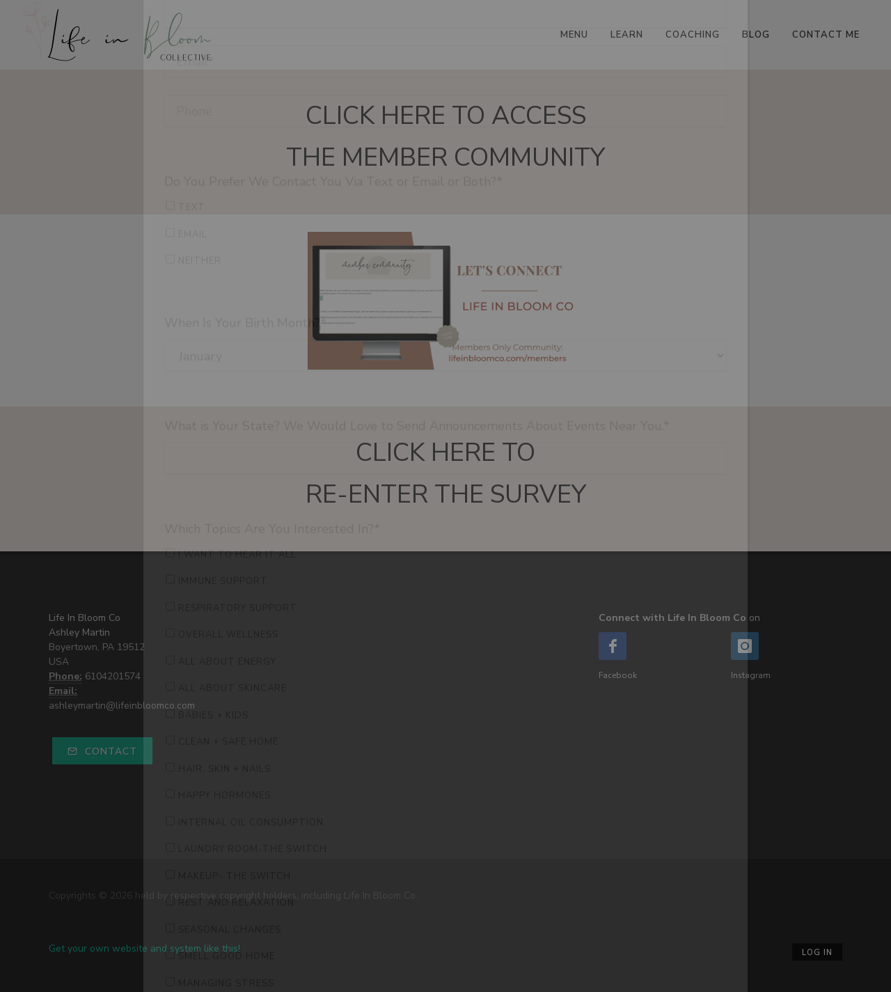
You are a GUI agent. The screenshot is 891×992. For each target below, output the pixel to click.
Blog (756, 35)
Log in (817, 952)
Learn (626, 35)
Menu (574, 35)
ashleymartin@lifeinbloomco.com (122, 705)
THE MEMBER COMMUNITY (445, 158)
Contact (102, 751)
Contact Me (826, 35)
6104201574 (113, 676)
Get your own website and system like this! (144, 948)
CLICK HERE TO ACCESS (446, 116)
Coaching (692, 35)
